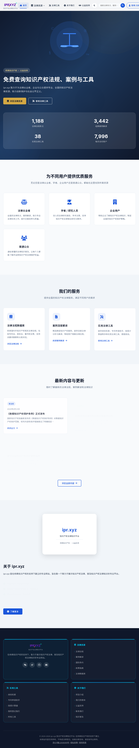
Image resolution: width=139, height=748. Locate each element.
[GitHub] (39, 665)
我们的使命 (81, 700)
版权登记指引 (14, 711)
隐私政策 (74, 742)
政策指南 (79, 668)
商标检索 (12, 694)
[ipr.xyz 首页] (10, 5)
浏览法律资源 (14, 101)
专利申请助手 (14, 700)
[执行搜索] (123, 5)
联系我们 (79, 711)
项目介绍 (79, 694)
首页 (23, 5)
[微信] (25, 665)
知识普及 (79, 716)
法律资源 (38, 5)
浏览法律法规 (14, 346)
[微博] (32, 665)
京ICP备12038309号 (61, 742)
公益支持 (84, 5)
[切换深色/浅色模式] (94, 5)
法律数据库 (81, 673)
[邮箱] (46, 665)
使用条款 (82, 742)
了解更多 (13, 611)
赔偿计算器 (13, 705)
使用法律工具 (40, 101)
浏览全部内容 (69, 483)
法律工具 (54, 5)
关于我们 (69, 5)
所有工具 (12, 716)
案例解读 (79, 656)
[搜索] (111, 5)
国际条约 (79, 662)
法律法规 (79, 651)
